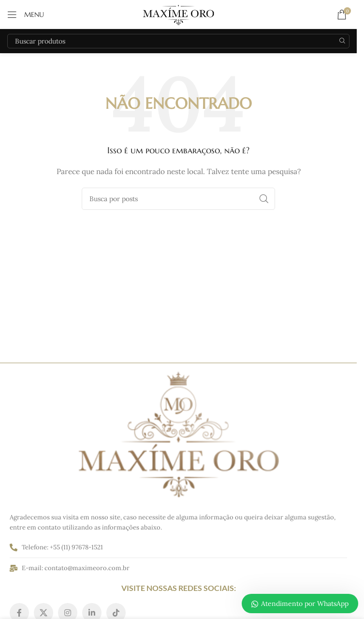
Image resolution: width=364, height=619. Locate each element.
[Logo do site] (178, 14)
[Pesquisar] (178, 41)
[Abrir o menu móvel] (25, 14)
